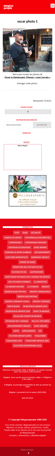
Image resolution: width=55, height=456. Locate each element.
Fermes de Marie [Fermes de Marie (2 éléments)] (27, 262)
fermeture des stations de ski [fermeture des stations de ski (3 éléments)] (27, 267)
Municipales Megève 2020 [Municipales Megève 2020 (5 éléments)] (18, 311)
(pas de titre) (27, 398)
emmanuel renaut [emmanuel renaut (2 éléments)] (40, 257)
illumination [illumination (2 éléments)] (40, 282)
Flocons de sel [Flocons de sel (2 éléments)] (19, 272)
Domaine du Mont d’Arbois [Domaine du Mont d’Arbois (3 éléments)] (18, 252)
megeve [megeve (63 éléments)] (45, 286)
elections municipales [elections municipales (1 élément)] (17, 257)
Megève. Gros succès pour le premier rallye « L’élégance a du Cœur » (27, 378)
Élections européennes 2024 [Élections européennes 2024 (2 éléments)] (27, 345)
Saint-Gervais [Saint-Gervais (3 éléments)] (40, 326)
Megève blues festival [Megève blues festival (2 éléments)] (15, 291)
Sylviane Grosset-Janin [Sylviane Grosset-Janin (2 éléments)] (20, 336)
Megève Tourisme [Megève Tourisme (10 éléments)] (41, 301)
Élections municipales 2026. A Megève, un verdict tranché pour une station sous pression (27, 371)
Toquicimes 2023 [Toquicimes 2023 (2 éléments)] (14, 340)
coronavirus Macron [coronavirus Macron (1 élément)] (35, 242)
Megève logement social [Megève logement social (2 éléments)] (17, 301)
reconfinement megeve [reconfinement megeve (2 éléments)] (19, 326)
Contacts (13, 435)
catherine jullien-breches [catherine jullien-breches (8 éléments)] (37, 237)
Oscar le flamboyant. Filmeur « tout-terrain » (27, 77)
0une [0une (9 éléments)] (25, 232)
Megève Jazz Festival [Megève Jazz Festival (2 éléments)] (27, 296)
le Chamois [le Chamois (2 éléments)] (33, 286)
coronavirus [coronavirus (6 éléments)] (15, 242)
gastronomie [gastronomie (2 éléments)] (36, 272)
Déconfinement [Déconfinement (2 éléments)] (42, 252)
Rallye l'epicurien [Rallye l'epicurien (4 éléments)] (40, 321)
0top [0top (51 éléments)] (17, 232)
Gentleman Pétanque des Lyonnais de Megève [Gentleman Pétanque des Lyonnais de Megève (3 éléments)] (27, 277)
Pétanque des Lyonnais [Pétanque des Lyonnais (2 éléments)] (17, 321)
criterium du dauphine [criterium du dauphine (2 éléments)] (19, 247)
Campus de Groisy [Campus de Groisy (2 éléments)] (12, 237)
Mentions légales (38, 435)
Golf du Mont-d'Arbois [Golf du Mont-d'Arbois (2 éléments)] (19, 282)
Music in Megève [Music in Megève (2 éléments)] (41, 311)
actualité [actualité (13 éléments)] (35, 232)
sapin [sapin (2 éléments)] (16, 331)
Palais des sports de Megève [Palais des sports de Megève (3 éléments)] (27, 316)
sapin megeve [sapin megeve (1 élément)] (28, 331)
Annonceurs (24, 435)
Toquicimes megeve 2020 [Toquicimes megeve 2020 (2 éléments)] (37, 340)
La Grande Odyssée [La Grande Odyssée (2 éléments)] (15, 286)
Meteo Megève (23, 145)
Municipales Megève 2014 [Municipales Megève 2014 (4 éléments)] (35, 306)
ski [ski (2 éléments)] (40, 331)
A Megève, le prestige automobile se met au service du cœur (27, 386)
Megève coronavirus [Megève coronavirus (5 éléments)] (40, 291)
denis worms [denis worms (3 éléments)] (40, 247)
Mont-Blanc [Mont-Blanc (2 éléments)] (14, 306)
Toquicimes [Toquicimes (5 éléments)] (40, 336)
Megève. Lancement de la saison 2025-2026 (27, 392)
